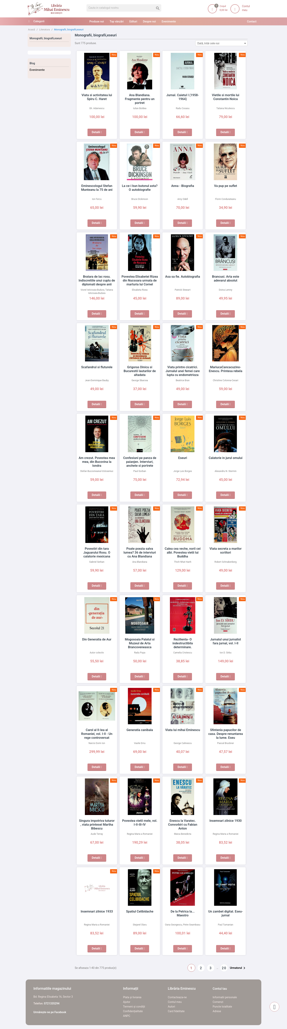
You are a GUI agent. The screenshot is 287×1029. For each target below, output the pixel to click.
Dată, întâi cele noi (222, 43)
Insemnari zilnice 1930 (225, 821)
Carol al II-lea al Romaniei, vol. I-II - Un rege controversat (97, 734)
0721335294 (51, 1003)
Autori (171, 1006)
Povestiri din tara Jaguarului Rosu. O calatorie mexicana (96, 552)
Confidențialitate (133, 1011)
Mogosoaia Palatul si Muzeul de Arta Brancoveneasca (139, 643)
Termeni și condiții (134, 1006)
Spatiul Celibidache (139, 911)
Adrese (217, 1011)
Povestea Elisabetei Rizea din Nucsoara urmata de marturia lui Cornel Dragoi (139, 280)
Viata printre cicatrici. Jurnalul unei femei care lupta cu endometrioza (182, 371)
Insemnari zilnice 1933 (97, 911)
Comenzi (218, 1001)
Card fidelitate (176, 1011)
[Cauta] (124, 8)
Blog (32, 63)
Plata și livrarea (132, 997)
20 (224, 968)
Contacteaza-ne (177, 997)
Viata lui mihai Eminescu (183, 730)
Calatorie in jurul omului (225, 458)
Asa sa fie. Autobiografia (183, 276)
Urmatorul (238, 968)
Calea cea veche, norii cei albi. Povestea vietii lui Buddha (182, 552)
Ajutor (126, 1001)
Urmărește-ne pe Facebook (49, 1012)
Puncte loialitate (222, 1006)
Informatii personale (225, 997)
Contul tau (220, 988)
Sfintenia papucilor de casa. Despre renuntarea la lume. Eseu (226, 734)
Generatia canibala (140, 730)
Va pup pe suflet (225, 186)
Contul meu (175, 1001)
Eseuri (183, 458)
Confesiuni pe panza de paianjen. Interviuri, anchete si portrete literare (140, 461)
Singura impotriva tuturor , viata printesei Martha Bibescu (97, 824)
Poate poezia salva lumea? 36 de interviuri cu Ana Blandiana (139, 552)
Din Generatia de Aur (96, 639)
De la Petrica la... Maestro (182, 911)
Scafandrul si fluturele (96, 367)
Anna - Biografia (182, 186)
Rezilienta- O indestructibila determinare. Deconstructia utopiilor (183, 643)
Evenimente (37, 70)
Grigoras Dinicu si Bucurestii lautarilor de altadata (139, 371)
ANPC (126, 1015)
